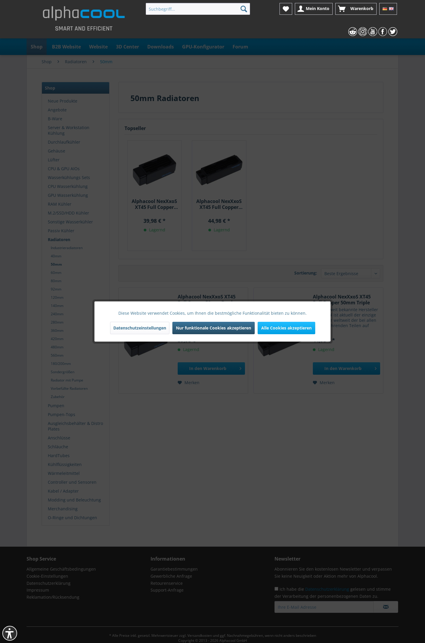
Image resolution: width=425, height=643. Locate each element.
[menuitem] (198, 9)
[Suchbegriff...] (198, 9)
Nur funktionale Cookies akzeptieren (213, 328)
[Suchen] (244, 9)
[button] (10, 633)
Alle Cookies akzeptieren (286, 328)
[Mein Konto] (314, 9)
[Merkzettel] (285, 9)
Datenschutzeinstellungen (139, 328)
